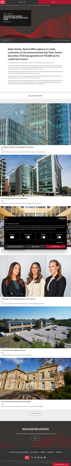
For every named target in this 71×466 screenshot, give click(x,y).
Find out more (7, 22)
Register (59, 452)
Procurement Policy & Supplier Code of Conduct (46, 462)
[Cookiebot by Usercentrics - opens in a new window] (60, 219)
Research (50, 452)
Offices (42, 452)
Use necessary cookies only (15, 246)
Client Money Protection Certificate (53, 461)
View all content (35, 413)
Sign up (35, 438)
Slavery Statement (37, 461)
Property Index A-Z (29, 462)
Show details (59, 242)
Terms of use (22, 461)
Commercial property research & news (13, 5)
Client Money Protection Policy (65, 461)
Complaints (32, 461)
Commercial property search (19, 452)
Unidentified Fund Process (21, 462)
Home (2, 5)
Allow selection (35, 246)
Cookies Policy (26, 461)
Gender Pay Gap (44, 461)
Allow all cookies (56, 246)
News (24, 5)
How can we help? (59, 464)
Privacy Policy (35, 462)
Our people (34, 452)
